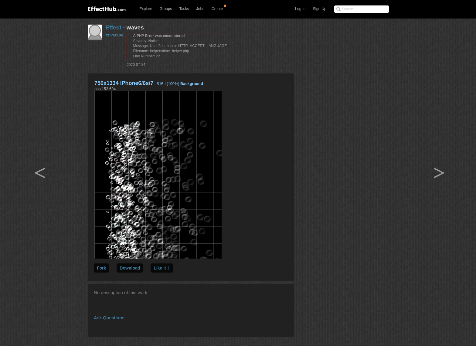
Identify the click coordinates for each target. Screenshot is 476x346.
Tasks (184, 9)
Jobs (200, 9)
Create (217, 9)
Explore (145, 9)
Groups (165, 9)
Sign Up (319, 9)
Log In (300, 9)
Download (130, 268)
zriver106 (114, 35)
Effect (113, 27)
